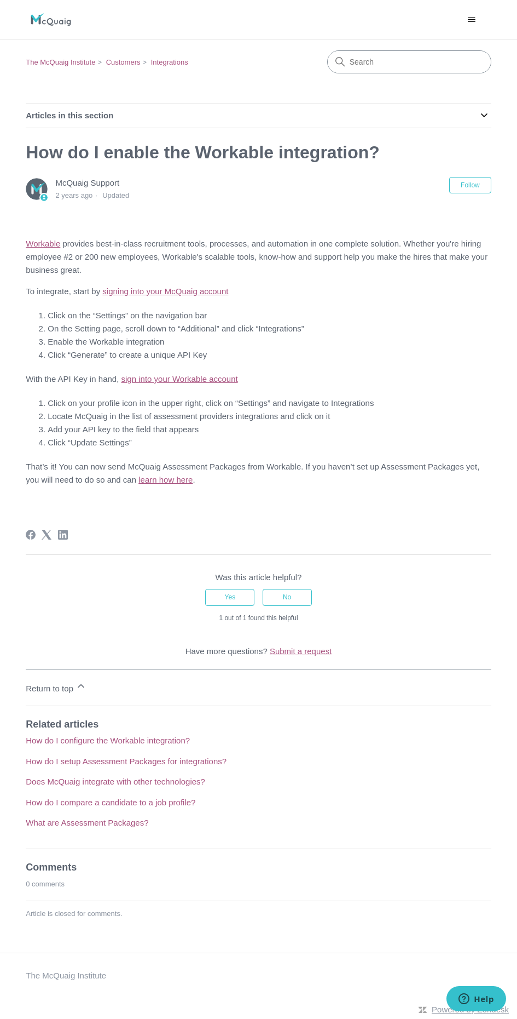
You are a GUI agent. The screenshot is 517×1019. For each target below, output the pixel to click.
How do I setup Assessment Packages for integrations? (126, 761)
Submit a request (301, 651)
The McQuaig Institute (60, 62)
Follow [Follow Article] (470, 185)
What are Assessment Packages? (87, 822)
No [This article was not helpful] (287, 597)
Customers (123, 62)
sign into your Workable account (179, 378)
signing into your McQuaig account (165, 291)
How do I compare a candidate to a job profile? (110, 802)
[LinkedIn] (63, 535)
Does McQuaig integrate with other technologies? (115, 781)
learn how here (165, 479)
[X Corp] (46, 535)
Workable (43, 243)
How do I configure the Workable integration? (108, 740)
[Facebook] (31, 535)
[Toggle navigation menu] (471, 19)
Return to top (56, 686)
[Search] (409, 62)
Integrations (169, 62)
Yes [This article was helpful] (230, 597)
